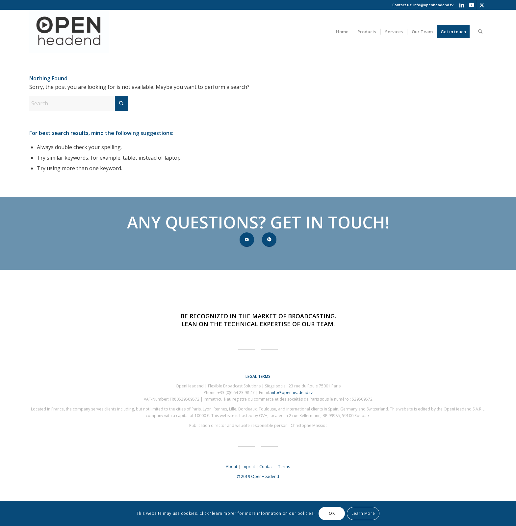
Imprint (248, 466)
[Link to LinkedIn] (462, 5)
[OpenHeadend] (69, 31)
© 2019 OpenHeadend (258, 476)
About (231, 466)
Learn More (363, 513)
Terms (284, 466)
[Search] (480, 31)
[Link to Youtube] (472, 5)
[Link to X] (482, 5)
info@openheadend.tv (433, 4)
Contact (266, 466)
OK (332, 513)
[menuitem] (342, 31)
